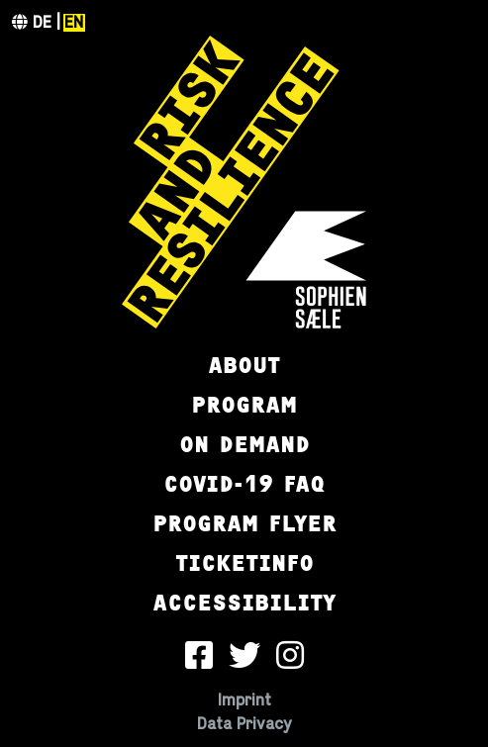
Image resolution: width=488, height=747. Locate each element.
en (73, 23)
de (42, 23)
